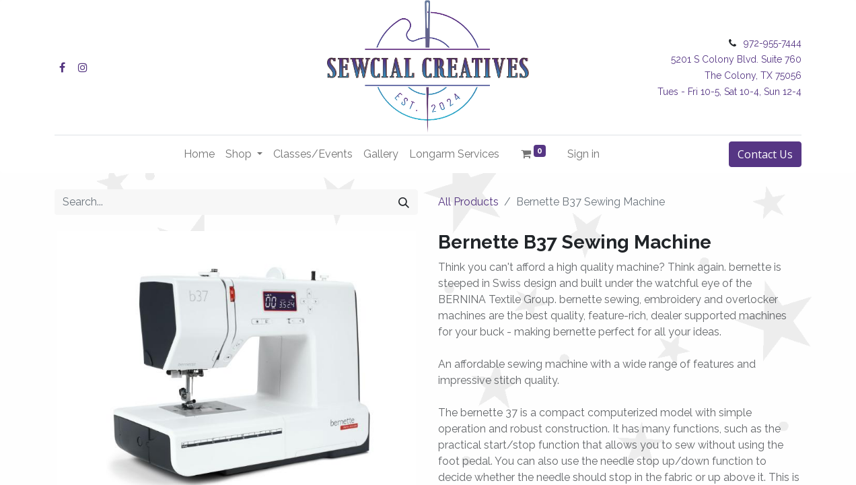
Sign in (583, 154)
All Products (468, 201)
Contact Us (765, 154)
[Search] (404, 202)
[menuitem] (199, 154)
